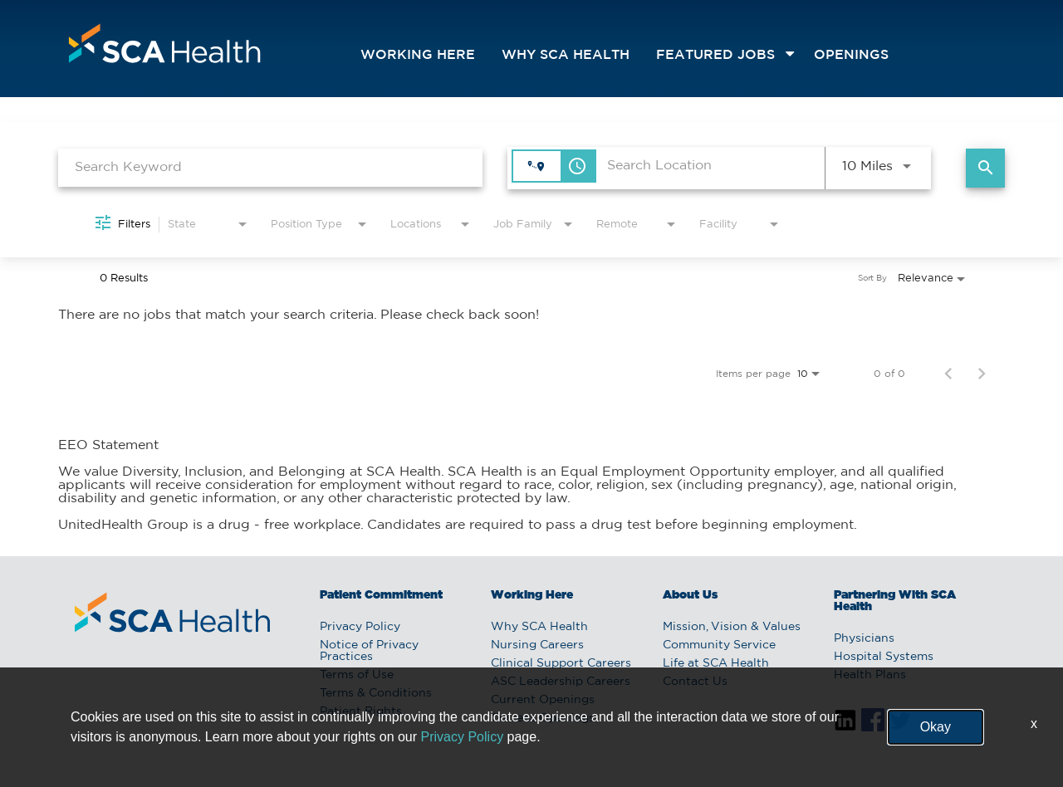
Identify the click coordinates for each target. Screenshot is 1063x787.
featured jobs (715, 55)
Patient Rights (361, 711)
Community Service (719, 645)
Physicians (864, 638)
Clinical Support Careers (561, 663)
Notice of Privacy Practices (369, 650)
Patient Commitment (381, 595)
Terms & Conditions (376, 693)
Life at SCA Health (716, 663)
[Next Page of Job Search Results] (981, 373)
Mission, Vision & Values (732, 627)
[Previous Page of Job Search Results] (948, 373)
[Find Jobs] (985, 168)
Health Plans (870, 675)
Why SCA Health (565, 55)
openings (851, 55)
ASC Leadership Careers (560, 681)
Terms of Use (357, 675)
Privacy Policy (360, 627)
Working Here (417, 55)
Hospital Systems (883, 656)
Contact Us (695, 681)
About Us (690, 595)
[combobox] (270, 167)
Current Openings (543, 700)
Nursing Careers (537, 645)
